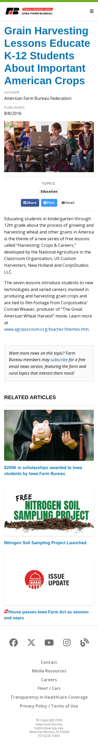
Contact (49, 662)
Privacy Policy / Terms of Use (49, 706)
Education (49, 191)
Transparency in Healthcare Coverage (49, 697)
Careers (49, 680)
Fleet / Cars (49, 688)
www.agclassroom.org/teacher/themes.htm (46, 329)
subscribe (59, 359)
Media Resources (49, 671)
